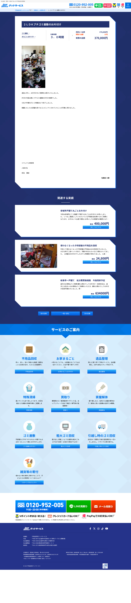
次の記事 (87, 314)
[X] (94, 557)
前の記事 (44, 314)
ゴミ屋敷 (25, 34)
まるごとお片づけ (28, 37)
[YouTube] (106, 557)
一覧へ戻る (65, 314)
